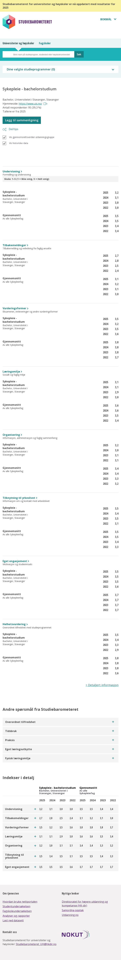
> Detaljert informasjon (102, 685)
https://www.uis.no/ (30, 103)
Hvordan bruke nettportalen (20, 901)
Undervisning (11, 171)
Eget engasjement (15, 561)
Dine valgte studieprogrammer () (31, 69)
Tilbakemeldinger (14, 245)
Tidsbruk (11, 731)
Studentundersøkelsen (16, 906)
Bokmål (106, 19)
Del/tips (13, 129)
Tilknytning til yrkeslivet (19, 498)
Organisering (11, 435)
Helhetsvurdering (14, 624)
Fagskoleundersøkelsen (17, 911)
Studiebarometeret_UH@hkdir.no (36, 944)
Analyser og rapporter (16, 916)
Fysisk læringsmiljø (17, 758)
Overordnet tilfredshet (20, 722)
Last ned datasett (13, 920)
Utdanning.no (70, 915)
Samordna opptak (73, 910)
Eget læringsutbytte (18, 749)
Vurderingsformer (14, 308)
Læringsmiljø (11, 371)
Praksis (10, 740)
